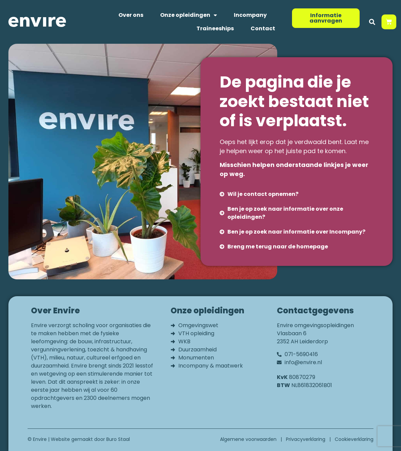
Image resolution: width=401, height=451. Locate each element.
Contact (263, 28)
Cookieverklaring (354, 439)
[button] (371, 22)
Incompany (250, 15)
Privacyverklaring (305, 439)
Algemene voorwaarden (248, 439)
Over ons (130, 15)
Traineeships (215, 28)
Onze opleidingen (188, 15)
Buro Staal (118, 439)
